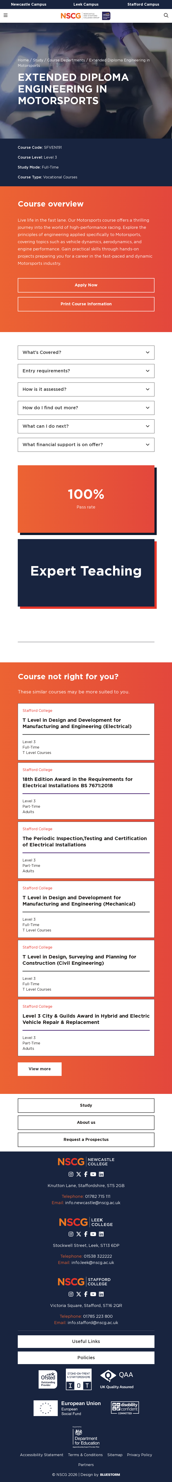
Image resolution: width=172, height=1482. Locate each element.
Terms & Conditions (85, 1455)
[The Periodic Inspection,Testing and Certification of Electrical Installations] (86, 850)
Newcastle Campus (28, 4)
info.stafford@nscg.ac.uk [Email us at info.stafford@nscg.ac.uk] (93, 1323)
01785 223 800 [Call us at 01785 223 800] (98, 1317)
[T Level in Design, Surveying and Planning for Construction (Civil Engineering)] (86, 968)
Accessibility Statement (41, 1455)
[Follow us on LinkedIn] (101, 1174)
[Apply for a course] (86, 285)
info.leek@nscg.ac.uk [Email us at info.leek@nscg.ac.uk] (92, 1263)
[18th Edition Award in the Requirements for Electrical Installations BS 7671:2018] (86, 790)
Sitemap (115, 1455)
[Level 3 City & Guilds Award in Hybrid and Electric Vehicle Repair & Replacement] (86, 1027)
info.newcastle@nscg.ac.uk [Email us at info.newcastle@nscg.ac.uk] (92, 1203)
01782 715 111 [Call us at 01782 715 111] (97, 1197)
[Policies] (86, 1358)
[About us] (86, 1122)
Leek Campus (86, 4)
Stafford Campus (143, 4)
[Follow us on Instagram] (71, 1174)
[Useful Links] (86, 1341)
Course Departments (66, 60)
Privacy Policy (139, 1455)
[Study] (86, 1105)
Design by (100, 1475)
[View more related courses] (40, 1069)
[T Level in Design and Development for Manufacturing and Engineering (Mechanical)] (86, 909)
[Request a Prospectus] (86, 1140)
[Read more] (48, 1379)
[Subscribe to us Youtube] (93, 1174)
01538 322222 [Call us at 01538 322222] (98, 1257)
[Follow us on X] (78, 1174)
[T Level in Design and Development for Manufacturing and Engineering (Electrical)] (86, 731)
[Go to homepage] (85, 16)
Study (38, 60)
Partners (86, 1465)
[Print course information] (86, 304)
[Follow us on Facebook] (85, 1174)
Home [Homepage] (24, 60)
